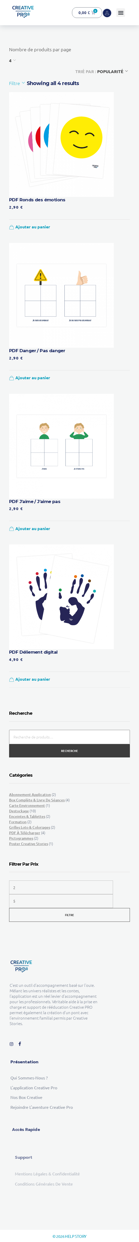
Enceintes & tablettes (27, 816)
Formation (18, 821)
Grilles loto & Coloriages (29, 827)
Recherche (69, 751)
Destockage (19, 810)
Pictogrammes (21, 838)
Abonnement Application (30, 794)
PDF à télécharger (24, 832)
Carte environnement (27, 805)
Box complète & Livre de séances (37, 799)
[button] (121, 12)
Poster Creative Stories (28, 843)
